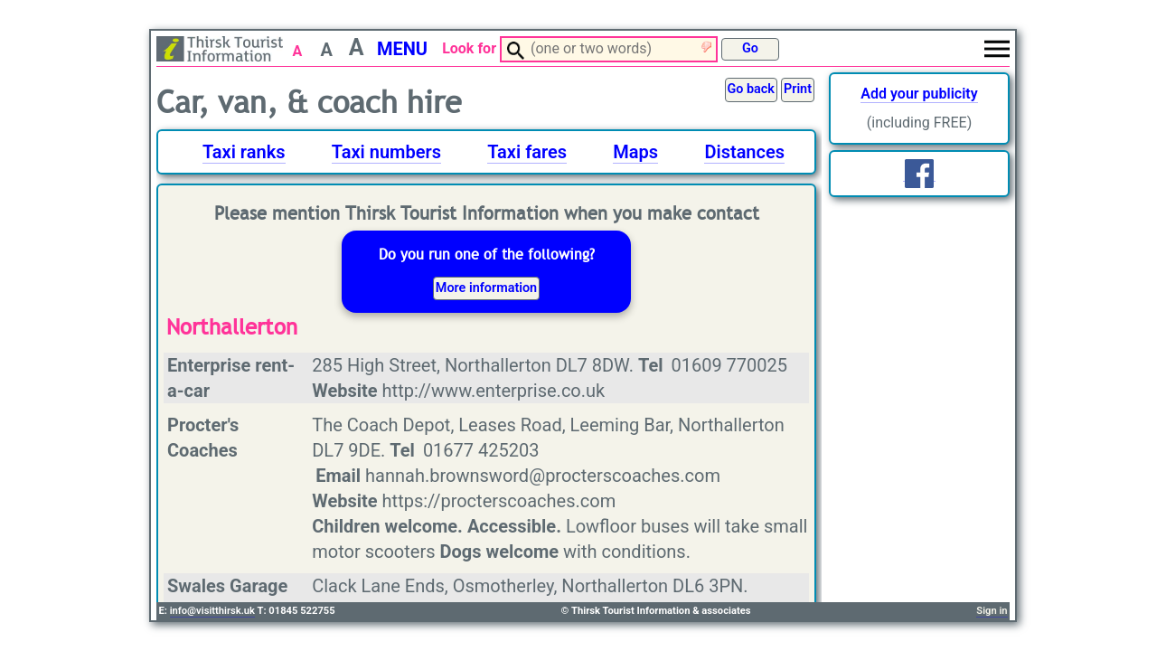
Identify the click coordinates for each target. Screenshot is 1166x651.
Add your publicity (918, 93)
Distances (744, 152)
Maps (635, 152)
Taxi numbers (386, 152)
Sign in (991, 611)
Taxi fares (527, 152)
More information (486, 288)
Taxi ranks (244, 152)
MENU (402, 49)
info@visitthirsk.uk (212, 611)
